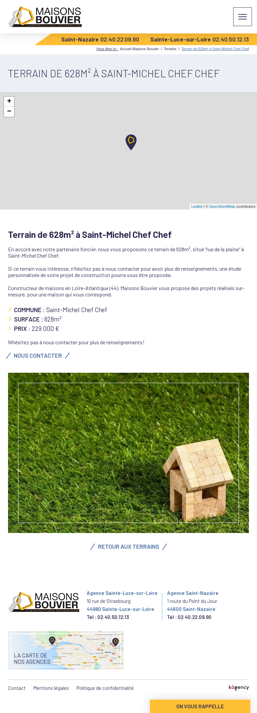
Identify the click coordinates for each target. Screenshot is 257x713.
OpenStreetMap (222, 206)
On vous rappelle (200, 706)
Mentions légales (51, 688)
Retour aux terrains (128, 546)
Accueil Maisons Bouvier (139, 49)
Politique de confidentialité (105, 688)
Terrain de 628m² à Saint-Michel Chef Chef (215, 49)
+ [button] (9, 102)
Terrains (170, 49)
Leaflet (196, 206)
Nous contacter (38, 355)
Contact (17, 688)
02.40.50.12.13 (230, 39)
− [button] (9, 112)
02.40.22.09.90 (119, 39)
